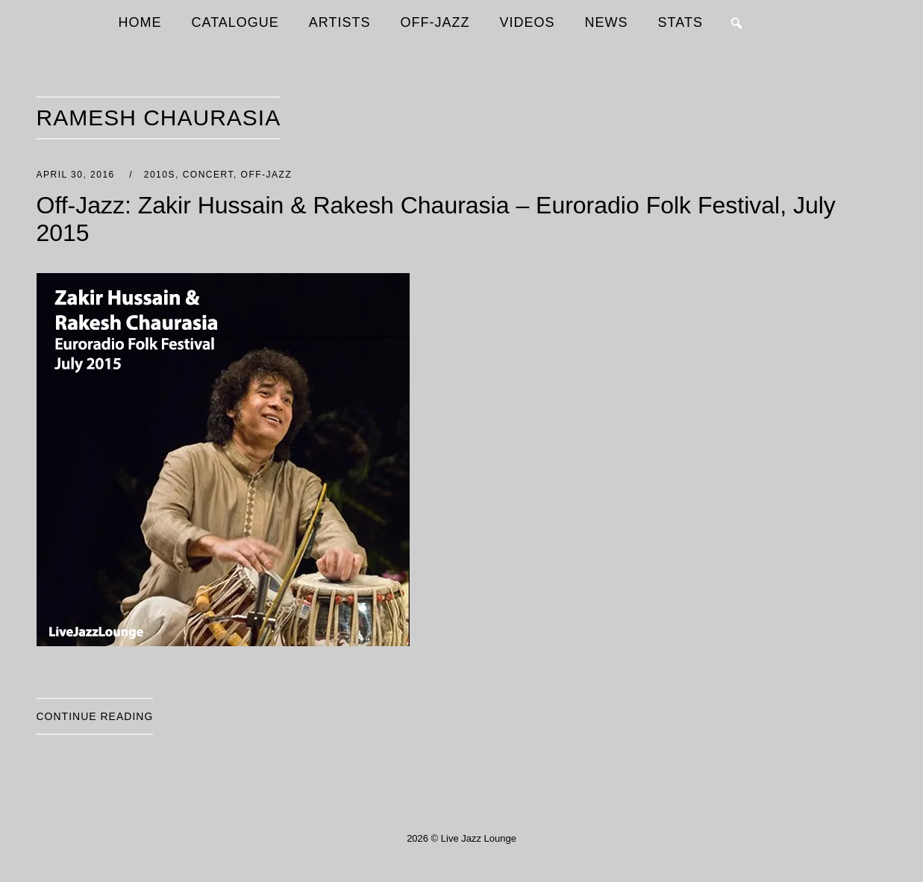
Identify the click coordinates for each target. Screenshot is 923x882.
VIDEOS (527, 22)
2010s (159, 174)
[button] (736, 23)
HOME (140, 22)
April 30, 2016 (78, 174)
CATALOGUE (235, 22)
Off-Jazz (266, 174)
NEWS (606, 22)
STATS (680, 22)
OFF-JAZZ (435, 22)
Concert (208, 174)
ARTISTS (340, 22)
